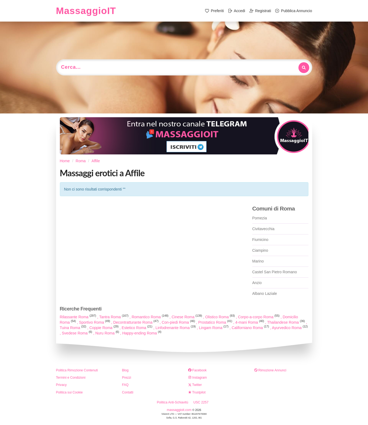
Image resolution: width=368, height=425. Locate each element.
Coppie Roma (104, 328)
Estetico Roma (137, 328)
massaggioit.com (179, 410)
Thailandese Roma (286, 322)
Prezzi (126, 377)
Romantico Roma (150, 317)
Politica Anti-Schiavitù (172, 402)
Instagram (197, 377)
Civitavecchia (263, 229)
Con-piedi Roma (179, 322)
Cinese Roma (187, 317)
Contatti (127, 392)
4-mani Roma (250, 322)
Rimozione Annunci (270, 370)
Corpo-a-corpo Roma (259, 317)
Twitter (195, 385)
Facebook (197, 370)
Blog (125, 370)
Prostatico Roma (215, 322)
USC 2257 (200, 402)
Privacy (61, 385)
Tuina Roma (73, 328)
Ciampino (260, 250)
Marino (258, 261)
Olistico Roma (220, 317)
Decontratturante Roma (136, 322)
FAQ (125, 385)
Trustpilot (197, 392)
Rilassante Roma (78, 317)
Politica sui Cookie (69, 392)
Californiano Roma (251, 328)
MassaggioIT (86, 10)
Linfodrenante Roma (176, 328)
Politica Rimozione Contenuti (77, 370)
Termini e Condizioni (70, 377)
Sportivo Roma (95, 322)
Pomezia (259, 218)
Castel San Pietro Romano (274, 272)
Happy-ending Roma (141, 333)
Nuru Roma (107, 333)
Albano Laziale (264, 293)
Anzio (257, 283)
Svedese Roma (77, 333)
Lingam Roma (214, 328)
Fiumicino (260, 239)
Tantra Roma (114, 317)
